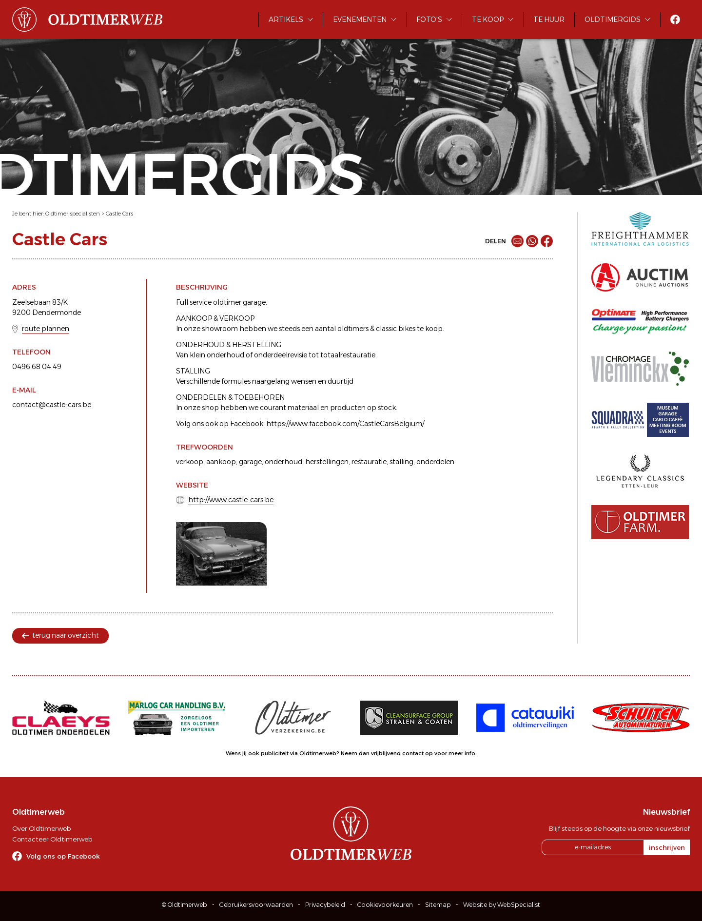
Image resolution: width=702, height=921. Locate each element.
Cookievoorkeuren (385, 904)
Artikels (286, 19)
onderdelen (435, 461)
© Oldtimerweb (184, 904)
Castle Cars (119, 213)
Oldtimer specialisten (72, 213)
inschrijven (667, 847)
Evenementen (360, 19)
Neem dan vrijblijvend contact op (387, 753)
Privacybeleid (325, 904)
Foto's (429, 19)
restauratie (369, 461)
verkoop (189, 461)
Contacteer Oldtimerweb (52, 839)
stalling (401, 461)
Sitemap (438, 904)
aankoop (221, 461)
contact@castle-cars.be (51, 404)
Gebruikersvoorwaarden (256, 904)
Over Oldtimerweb (41, 828)
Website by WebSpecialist (501, 904)
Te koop (488, 19)
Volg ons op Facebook (63, 856)
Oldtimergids (613, 19)
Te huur (549, 19)
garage (250, 461)
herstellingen (327, 461)
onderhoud (283, 461)
